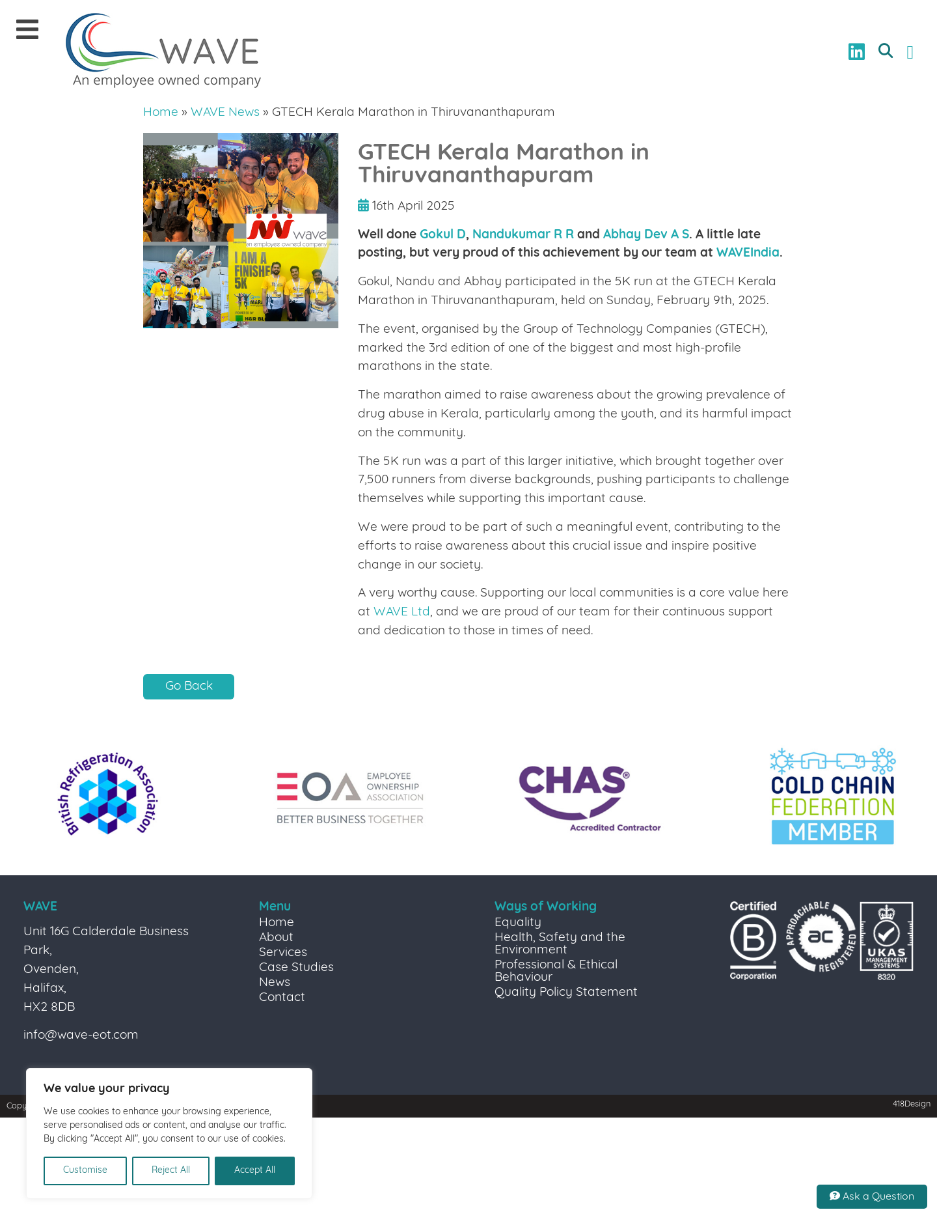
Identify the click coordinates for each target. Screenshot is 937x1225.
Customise (85, 1171)
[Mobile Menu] (27, 31)
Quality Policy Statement (566, 993)
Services (283, 953)
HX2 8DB (49, 1008)
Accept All (254, 1171)
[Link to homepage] (163, 52)
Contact (282, 998)
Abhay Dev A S (646, 235)
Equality (518, 923)
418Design (911, 1104)
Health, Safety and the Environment (560, 944)
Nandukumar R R (523, 235)
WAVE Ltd (401, 612)
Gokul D (443, 235)
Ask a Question (872, 1196)
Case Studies (296, 968)
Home (160, 113)
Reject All (171, 1171)
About (276, 938)
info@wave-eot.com (81, 1036)
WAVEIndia (748, 253)
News (274, 983)
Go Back (189, 687)
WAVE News (225, 113)
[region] (169, 1133)
